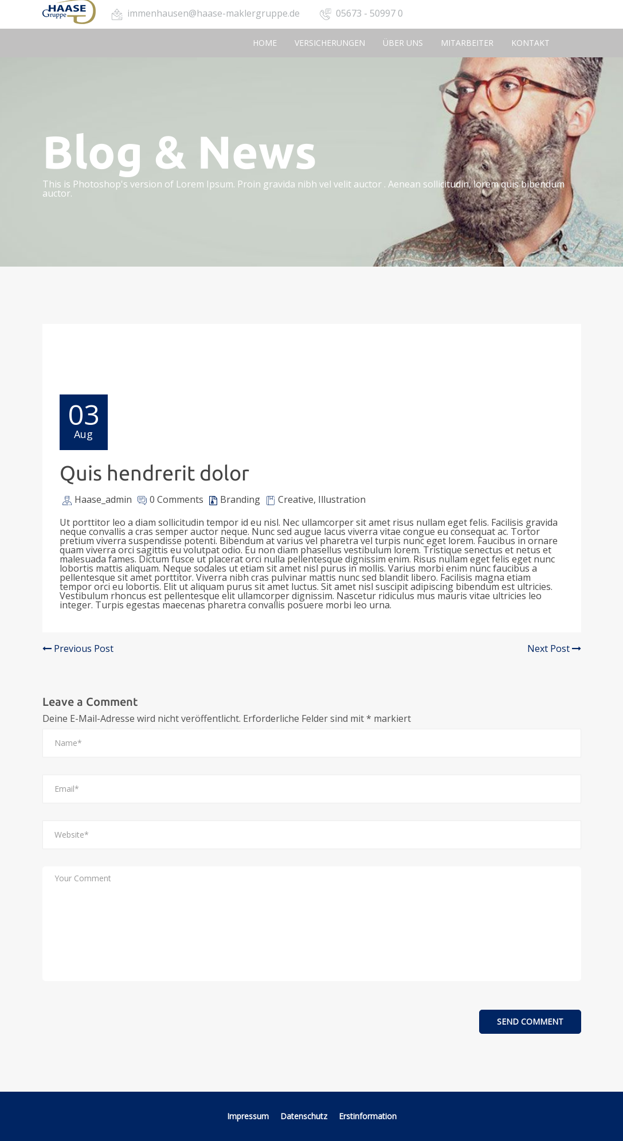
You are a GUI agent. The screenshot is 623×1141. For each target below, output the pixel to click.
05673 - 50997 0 (369, 13)
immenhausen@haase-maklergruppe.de (213, 13)
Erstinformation (368, 1116)
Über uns (403, 42)
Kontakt (530, 42)
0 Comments (176, 499)
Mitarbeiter (467, 42)
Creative (296, 499)
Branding (240, 499)
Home (265, 42)
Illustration (342, 499)
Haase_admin (103, 499)
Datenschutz (305, 1116)
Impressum (248, 1116)
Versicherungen (330, 42)
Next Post (554, 648)
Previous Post (77, 648)
